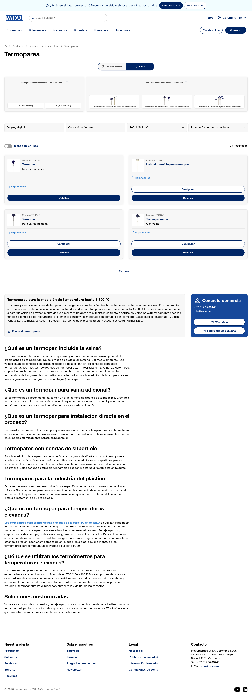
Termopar (28, 164)
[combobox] (34, 127)
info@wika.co (202, 311)
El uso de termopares (26, 331)
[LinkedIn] (245, 689)
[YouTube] (237, 689)
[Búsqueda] (68, 18)
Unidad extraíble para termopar (167, 164)
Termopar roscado (159, 219)
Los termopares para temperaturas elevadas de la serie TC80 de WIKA (52, 523)
